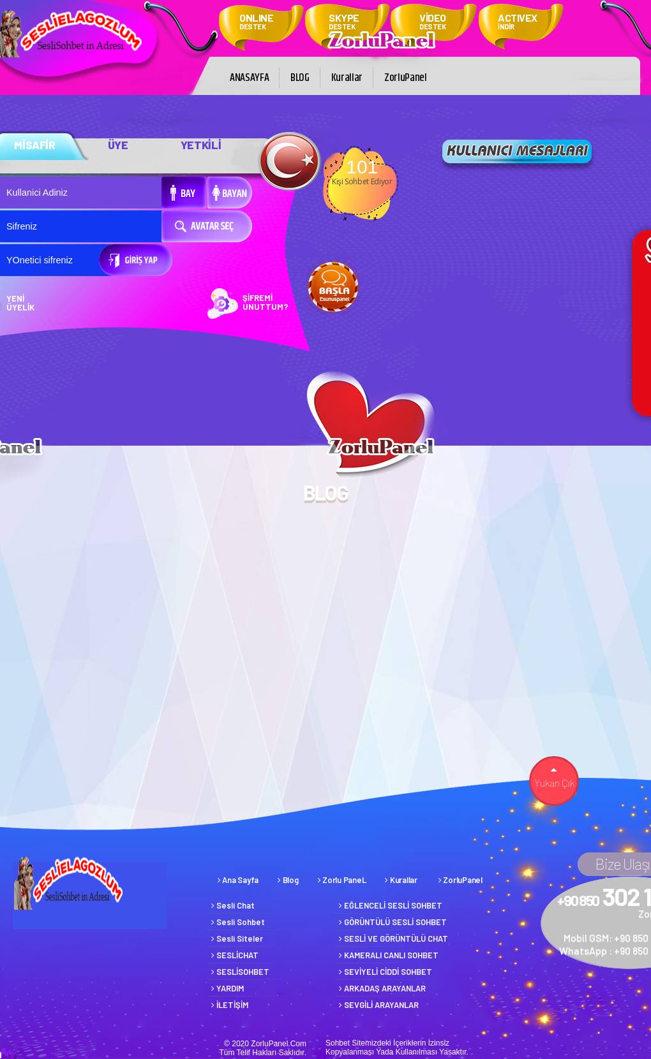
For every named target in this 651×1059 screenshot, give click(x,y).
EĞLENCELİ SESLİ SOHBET (390, 905)
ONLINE (256, 22)
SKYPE (344, 22)
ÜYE (118, 145)
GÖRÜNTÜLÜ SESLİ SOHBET (393, 922)
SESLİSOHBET (240, 972)
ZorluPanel (405, 77)
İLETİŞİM (229, 1005)
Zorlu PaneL (342, 880)
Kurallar (347, 77)
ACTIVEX (517, 22)
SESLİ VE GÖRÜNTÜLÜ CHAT (393, 938)
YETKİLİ (201, 145)
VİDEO (432, 22)
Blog (288, 880)
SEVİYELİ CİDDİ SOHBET (385, 972)
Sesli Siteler (237, 938)
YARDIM (227, 988)
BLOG (300, 77)
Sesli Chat (233, 905)
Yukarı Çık (554, 778)
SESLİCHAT (234, 955)
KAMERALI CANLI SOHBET (388, 955)
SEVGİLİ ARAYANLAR (379, 1005)
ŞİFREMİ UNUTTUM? (265, 302)
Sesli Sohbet (238, 922)
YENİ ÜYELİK (20, 303)
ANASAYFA (249, 77)
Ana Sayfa (238, 880)
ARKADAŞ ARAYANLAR (382, 988)
